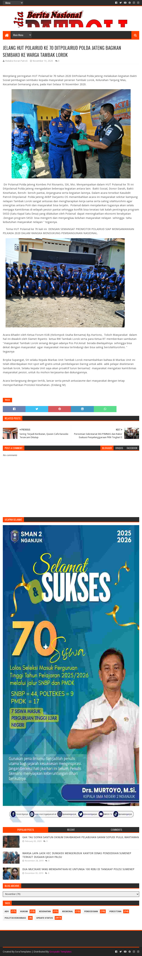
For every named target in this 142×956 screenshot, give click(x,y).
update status (44, 918)
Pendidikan (91, 911)
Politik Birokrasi (15, 918)
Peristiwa (115, 911)
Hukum (24, 911)
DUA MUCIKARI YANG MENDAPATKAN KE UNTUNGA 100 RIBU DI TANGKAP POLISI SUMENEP (78, 869)
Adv (7, 911)
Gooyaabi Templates (60, 951)
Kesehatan (45, 911)
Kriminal (67, 911)
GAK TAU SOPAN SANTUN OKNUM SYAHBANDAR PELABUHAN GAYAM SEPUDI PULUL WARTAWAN (80, 837)
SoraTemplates (23, 951)
